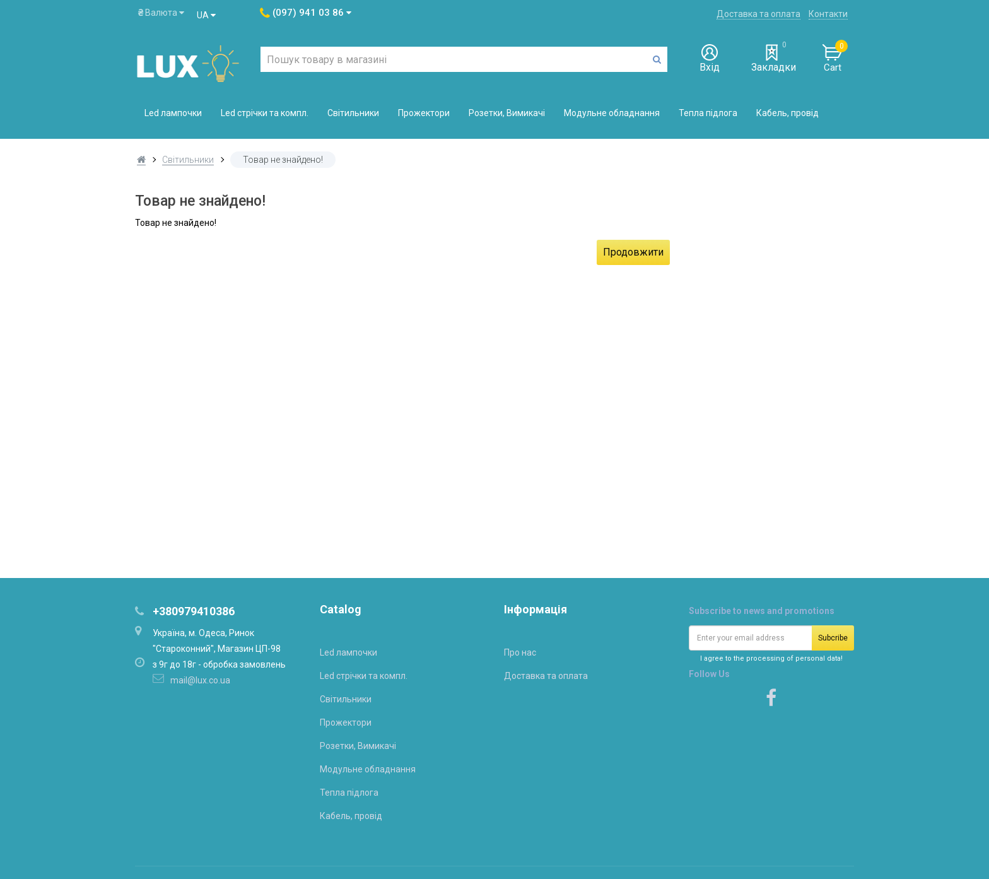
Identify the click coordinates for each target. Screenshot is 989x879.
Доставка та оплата (758, 14)
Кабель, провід (787, 113)
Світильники (353, 113)
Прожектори (424, 113)
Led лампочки (173, 113)
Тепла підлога (708, 113)
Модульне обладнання (612, 113)
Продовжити (633, 252)
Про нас (520, 652)
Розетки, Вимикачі (507, 113)
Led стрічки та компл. (264, 113)
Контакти (828, 14)
